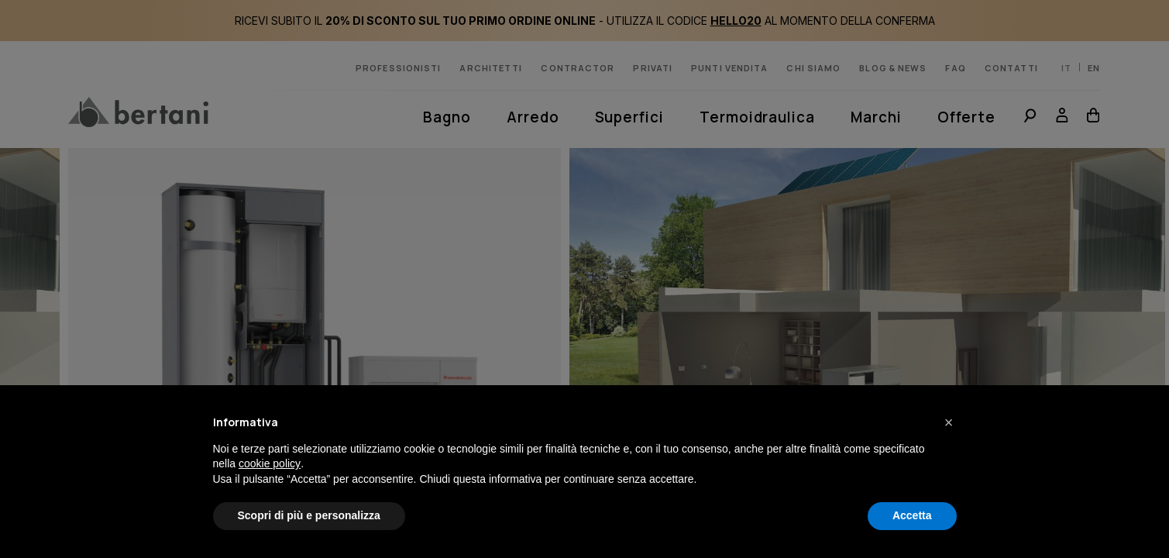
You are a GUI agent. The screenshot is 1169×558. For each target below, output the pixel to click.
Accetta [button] (912, 515)
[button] (949, 422)
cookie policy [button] (270, 463)
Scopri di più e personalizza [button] (309, 515)
